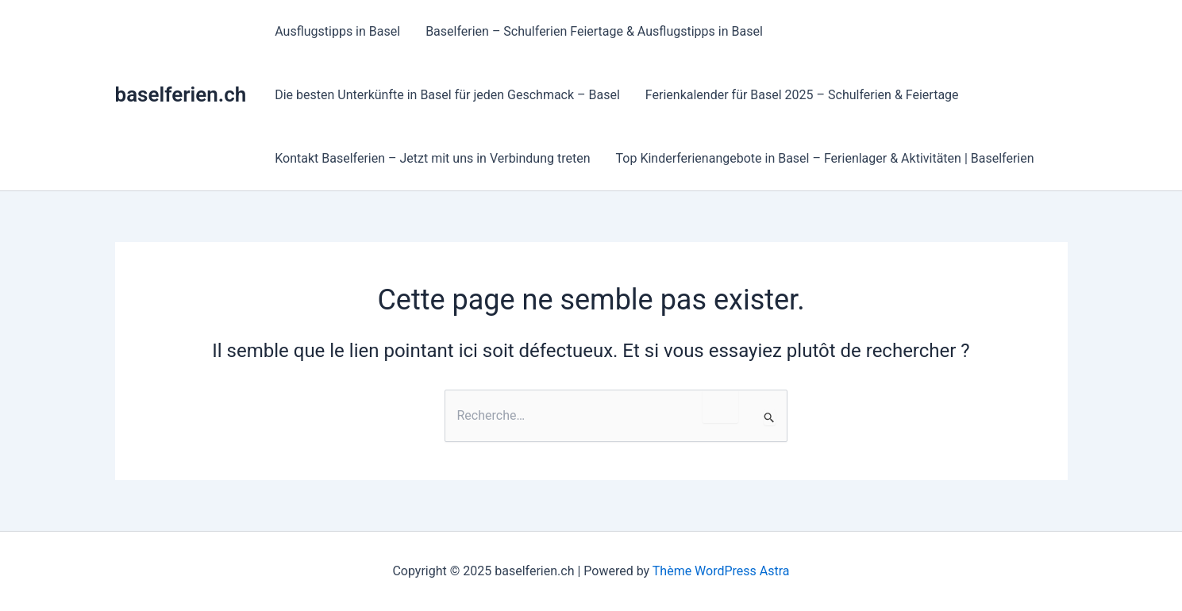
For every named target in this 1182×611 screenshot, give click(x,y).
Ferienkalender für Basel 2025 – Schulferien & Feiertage (802, 94)
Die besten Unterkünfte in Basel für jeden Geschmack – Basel (447, 94)
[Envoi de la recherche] (770, 417)
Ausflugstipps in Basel (337, 31)
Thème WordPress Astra (721, 570)
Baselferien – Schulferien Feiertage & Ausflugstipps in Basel (594, 31)
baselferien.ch (181, 94)
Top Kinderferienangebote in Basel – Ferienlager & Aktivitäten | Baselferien (825, 158)
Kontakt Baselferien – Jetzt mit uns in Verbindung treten (432, 158)
